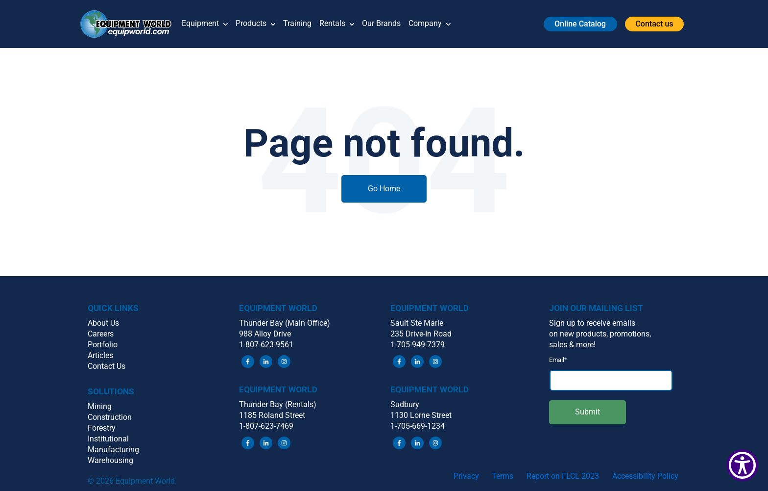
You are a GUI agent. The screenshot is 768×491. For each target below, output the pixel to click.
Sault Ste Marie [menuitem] (416, 323)
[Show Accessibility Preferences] (742, 465)
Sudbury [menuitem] (404, 404)
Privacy (466, 476)
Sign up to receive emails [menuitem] (592, 323)
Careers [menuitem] (101, 333)
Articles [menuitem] (100, 355)
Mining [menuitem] (100, 406)
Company (429, 24)
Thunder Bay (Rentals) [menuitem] (277, 404)
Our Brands (381, 23)
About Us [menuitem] (103, 323)
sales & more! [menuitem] (572, 344)
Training (297, 23)
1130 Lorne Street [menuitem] (421, 415)
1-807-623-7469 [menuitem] (266, 426)
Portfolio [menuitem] (103, 344)
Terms (502, 476)
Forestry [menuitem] (102, 428)
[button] (131, 24)
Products (255, 24)
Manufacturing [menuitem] (113, 449)
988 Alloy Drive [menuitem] (265, 333)
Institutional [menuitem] (108, 438)
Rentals (336, 24)
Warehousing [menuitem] (110, 460)
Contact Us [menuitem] (106, 366)
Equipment (205, 24)
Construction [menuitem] (110, 417)
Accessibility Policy (645, 476)
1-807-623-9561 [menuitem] (266, 344)
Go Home (384, 188)
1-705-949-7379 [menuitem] (417, 344)
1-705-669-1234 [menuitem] (417, 426)
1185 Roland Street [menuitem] (272, 415)
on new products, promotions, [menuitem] (600, 333)
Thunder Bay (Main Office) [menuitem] (284, 323)
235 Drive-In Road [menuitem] (421, 333)
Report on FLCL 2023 (563, 476)
